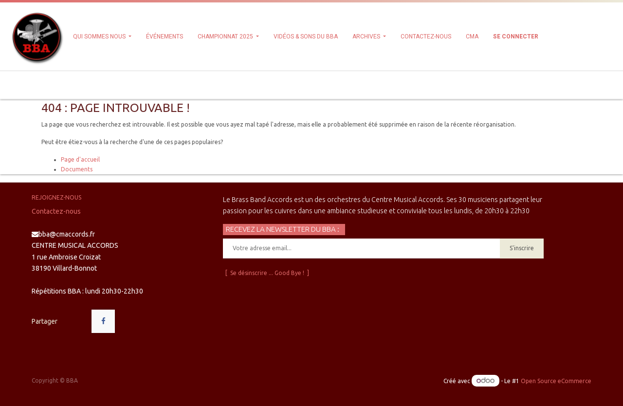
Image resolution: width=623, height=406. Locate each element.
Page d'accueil (80, 159)
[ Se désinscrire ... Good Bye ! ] (267, 273)
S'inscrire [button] (522, 248)
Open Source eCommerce (556, 381)
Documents (76, 169)
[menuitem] (164, 36)
